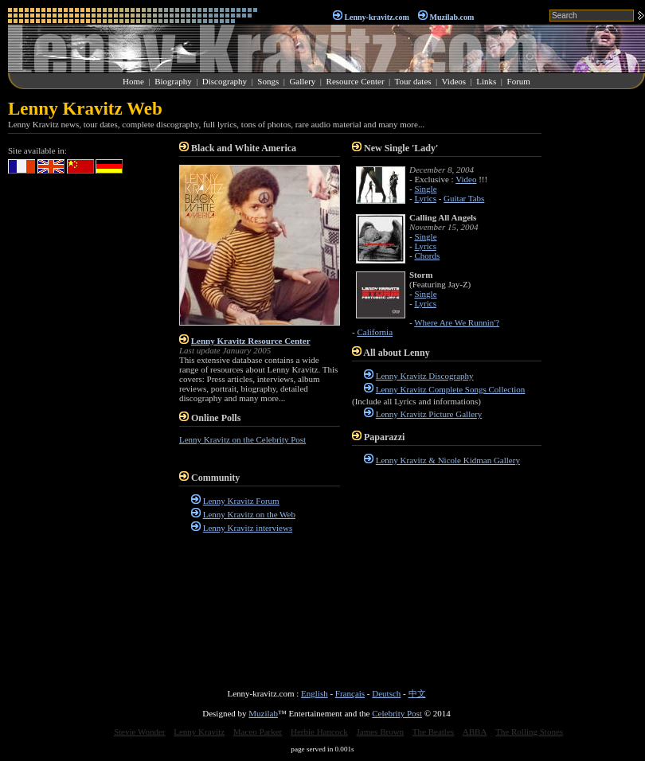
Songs (268, 81)
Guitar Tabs (464, 198)
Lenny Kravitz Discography (425, 375)
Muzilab (263, 713)
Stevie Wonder (140, 731)
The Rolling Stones (529, 731)
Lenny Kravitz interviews (247, 528)
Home (133, 81)
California (375, 332)
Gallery (302, 81)
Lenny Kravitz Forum (241, 500)
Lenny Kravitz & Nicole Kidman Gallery (448, 460)
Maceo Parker (257, 731)
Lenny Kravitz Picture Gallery (429, 414)
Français (350, 693)
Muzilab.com (452, 17)
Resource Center (355, 81)
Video (465, 179)
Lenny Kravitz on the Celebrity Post (242, 439)
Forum (518, 81)
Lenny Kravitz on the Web (249, 514)
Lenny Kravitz (199, 731)
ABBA (475, 731)
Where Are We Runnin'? (456, 322)
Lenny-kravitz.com (376, 17)
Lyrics (425, 198)
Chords (427, 255)
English (314, 693)
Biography (172, 81)
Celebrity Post (397, 713)
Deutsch (386, 693)
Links (486, 81)
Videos (454, 81)
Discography (224, 81)
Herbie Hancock (319, 731)
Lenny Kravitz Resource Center (251, 340)
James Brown (381, 731)
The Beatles (433, 731)
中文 (417, 693)
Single (425, 188)
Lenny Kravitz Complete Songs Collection (451, 389)
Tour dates (413, 81)
